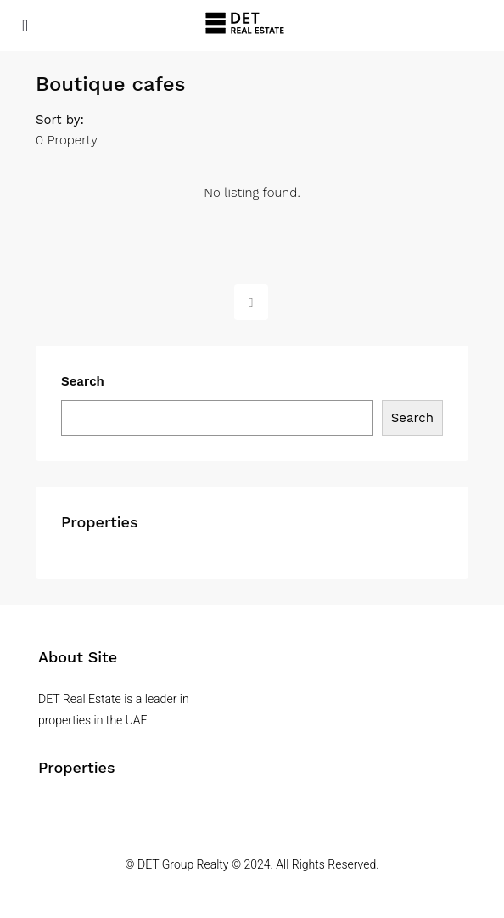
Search (82, 381)
